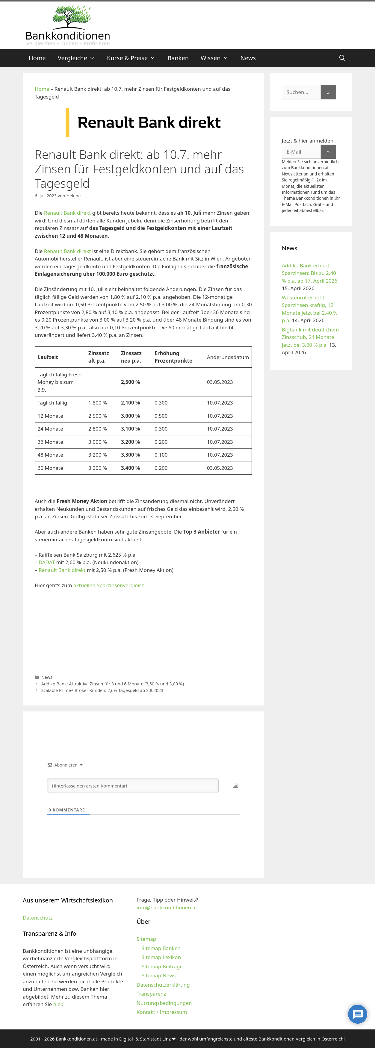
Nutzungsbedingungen (164, 1002)
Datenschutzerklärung (163, 984)
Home (37, 58)
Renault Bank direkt (68, 212)
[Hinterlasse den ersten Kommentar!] (133, 786)
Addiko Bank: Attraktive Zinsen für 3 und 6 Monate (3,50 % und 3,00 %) (112, 684)
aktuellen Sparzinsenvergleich (108, 585)
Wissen (218, 58)
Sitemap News (159, 975)
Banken (178, 58)
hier (57, 1004)
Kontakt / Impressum (162, 1011)
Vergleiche (79, 58)
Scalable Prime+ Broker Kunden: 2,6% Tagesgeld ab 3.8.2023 (102, 690)
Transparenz (151, 993)
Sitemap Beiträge (162, 966)
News (248, 58)
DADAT (46, 562)
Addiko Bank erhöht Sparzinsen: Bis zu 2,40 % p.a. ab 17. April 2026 (309, 273)
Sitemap (146, 938)
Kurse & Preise (134, 58)
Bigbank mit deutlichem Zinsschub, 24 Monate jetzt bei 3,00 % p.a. (310, 337)
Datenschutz (38, 917)
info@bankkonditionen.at (167, 907)
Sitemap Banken (161, 948)
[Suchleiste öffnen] (342, 58)
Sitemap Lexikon (161, 957)
